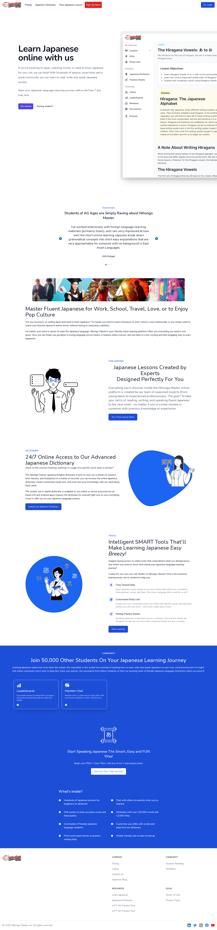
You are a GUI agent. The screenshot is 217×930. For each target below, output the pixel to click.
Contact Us (117, 874)
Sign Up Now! (93, 5)
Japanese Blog (119, 879)
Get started (25, 106)
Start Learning (118, 629)
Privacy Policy (173, 900)
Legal (169, 888)
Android (45, 495)
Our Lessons (115, 361)
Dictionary (31, 450)
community (108, 653)
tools (112, 535)
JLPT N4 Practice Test (123, 905)
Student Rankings (175, 863)
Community (172, 857)
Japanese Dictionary (45, 5)
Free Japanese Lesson (70, 5)
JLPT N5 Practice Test (123, 911)
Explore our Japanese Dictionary (43, 506)
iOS (34, 495)
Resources (118, 888)
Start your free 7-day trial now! (108, 771)
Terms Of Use (173, 895)
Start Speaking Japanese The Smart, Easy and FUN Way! (108, 754)
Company (117, 857)
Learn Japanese (120, 895)
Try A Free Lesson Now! (123, 417)
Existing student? (46, 106)
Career (115, 869)
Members (171, 869)
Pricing (28, 5)
